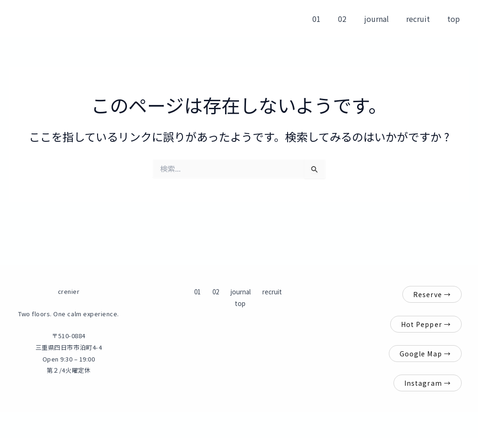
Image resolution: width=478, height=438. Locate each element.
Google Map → (425, 353)
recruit (422, 18)
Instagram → (427, 383)
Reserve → (432, 294)
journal (382, 18)
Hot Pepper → (426, 324)
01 (327, 18)
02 (351, 18)
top (455, 18)
